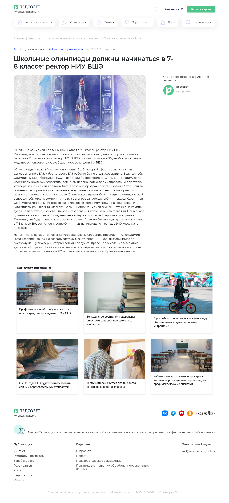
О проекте (83, 451)
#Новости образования (66, 49)
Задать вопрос (24, 475)
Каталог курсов (201, 9)
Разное (19, 480)
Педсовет (182, 86)
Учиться (20, 451)
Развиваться (23, 465)
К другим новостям (29, 49)
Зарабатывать (24, 460)
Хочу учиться (172, 9)
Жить (17, 470)
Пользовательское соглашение (99, 460)
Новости (82, 456)
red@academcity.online (198, 451)
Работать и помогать (29, 456)
